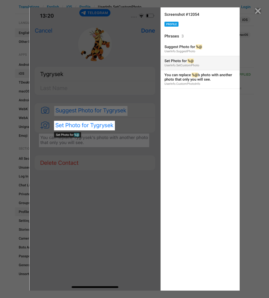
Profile (171, 24)
